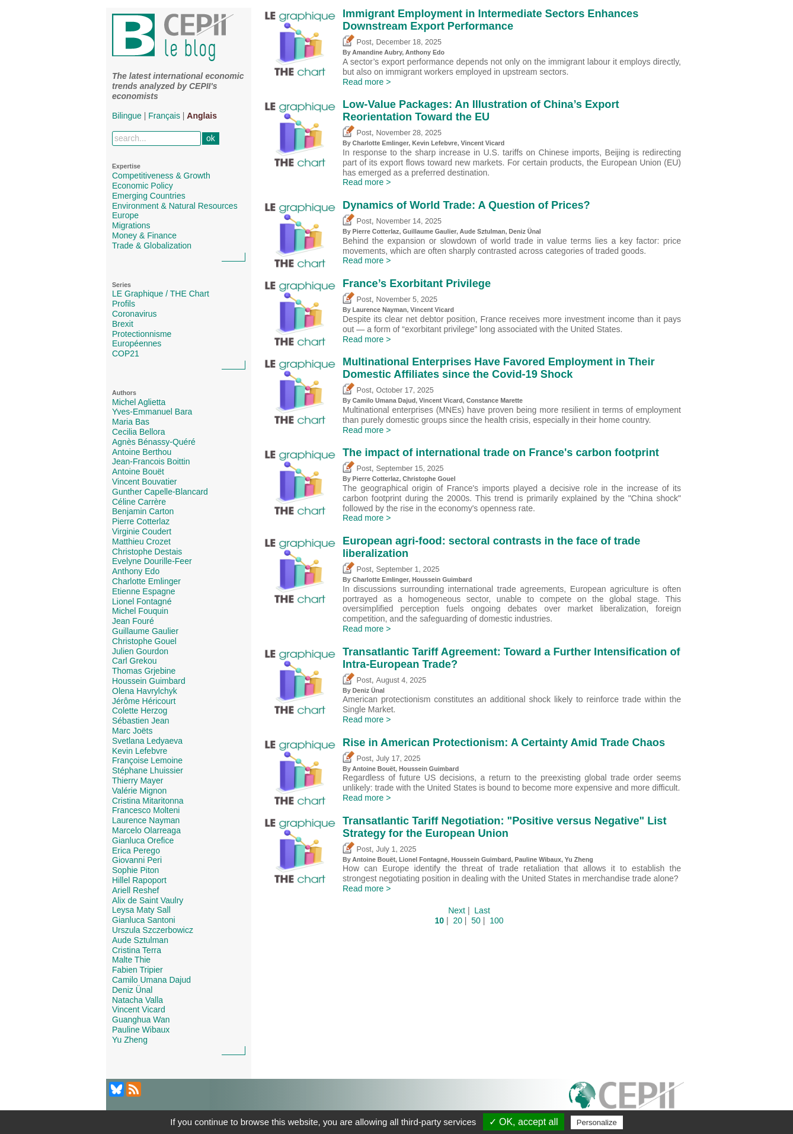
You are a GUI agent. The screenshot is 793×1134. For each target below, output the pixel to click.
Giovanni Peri (137, 860)
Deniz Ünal (132, 990)
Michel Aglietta (138, 402)
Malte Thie (131, 959)
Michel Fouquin (140, 611)
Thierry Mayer (137, 780)
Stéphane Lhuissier (147, 770)
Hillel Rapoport (139, 880)
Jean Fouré (133, 621)
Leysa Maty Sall (141, 910)
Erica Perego (136, 850)
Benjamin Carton (143, 511)
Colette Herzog (139, 710)
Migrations (131, 225)
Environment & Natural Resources (175, 206)
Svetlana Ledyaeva (147, 741)
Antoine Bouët (138, 471)
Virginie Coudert (141, 531)
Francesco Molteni (146, 810)
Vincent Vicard (138, 1009)
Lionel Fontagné (141, 601)
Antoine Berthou (141, 452)
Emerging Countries (149, 195)
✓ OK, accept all (523, 1122)
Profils (123, 303)
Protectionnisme (141, 334)
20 (457, 920)
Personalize (597, 1122)
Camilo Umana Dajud (151, 980)
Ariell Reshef (135, 890)
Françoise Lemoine (147, 760)
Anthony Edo (135, 571)
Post (357, 42)
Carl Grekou (134, 660)
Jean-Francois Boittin (151, 461)
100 (496, 920)
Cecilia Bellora (138, 432)
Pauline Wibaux (141, 1029)
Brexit (122, 324)
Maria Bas (130, 421)
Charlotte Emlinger (146, 581)
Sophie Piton (135, 870)
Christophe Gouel (144, 641)
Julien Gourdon (140, 651)
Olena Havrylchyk (144, 691)
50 (476, 920)
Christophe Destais (147, 551)
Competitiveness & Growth (161, 175)
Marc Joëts (132, 730)
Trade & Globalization (151, 245)
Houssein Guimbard (149, 681)
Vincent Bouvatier (144, 481)
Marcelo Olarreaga (146, 830)
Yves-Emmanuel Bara (152, 411)
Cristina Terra (136, 950)
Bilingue (127, 115)
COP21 (125, 353)
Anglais (202, 115)
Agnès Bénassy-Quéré (154, 442)
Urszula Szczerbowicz (152, 930)
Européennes (136, 343)
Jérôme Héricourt (143, 701)
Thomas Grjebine (143, 671)
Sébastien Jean (141, 720)
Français (164, 115)
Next (456, 910)
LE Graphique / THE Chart (160, 293)
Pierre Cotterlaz (141, 521)
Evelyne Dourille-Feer (152, 561)
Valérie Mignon (139, 790)
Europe (125, 215)
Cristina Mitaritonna (148, 800)
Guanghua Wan (141, 1019)
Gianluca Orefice (143, 840)
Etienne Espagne (143, 591)
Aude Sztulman (140, 940)
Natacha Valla (137, 1000)
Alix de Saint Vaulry (147, 900)
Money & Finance (144, 235)
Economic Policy (142, 185)
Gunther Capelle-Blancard (160, 491)
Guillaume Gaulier (145, 631)
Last (482, 910)
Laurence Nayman (146, 820)
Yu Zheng (130, 1039)
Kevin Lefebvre (139, 751)
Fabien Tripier (137, 969)
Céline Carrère (139, 502)
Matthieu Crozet (141, 541)
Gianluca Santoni (143, 920)
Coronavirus (134, 313)
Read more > (367, 82)
